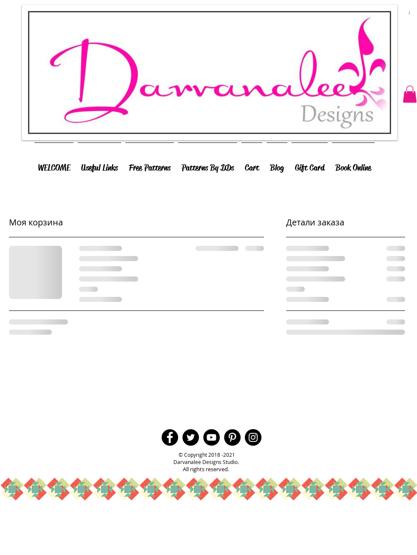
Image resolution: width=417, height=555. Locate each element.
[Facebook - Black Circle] (170, 437)
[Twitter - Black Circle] (190, 437)
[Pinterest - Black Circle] (232, 437)
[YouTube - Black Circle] (211, 437)
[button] (410, 94)
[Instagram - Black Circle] (253, 437)
